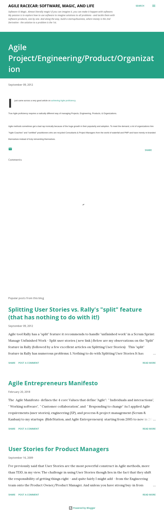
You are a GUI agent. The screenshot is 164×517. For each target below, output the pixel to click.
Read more (149, 362)
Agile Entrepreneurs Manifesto (53, 383)
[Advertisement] (82, 268)
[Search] (140, 6)
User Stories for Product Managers (58, 449)
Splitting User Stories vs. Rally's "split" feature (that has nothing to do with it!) (75, 313)
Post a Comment (28, 362)
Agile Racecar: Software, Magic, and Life (51, 5)
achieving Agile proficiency (63, 100)
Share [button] (148, 150)
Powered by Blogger (82, 507)
